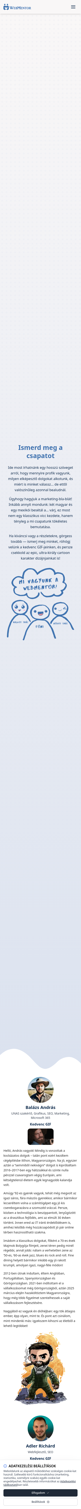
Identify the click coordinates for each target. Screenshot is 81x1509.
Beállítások (40, 1502)
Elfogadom (40, 1493)
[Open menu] (73, 6)
